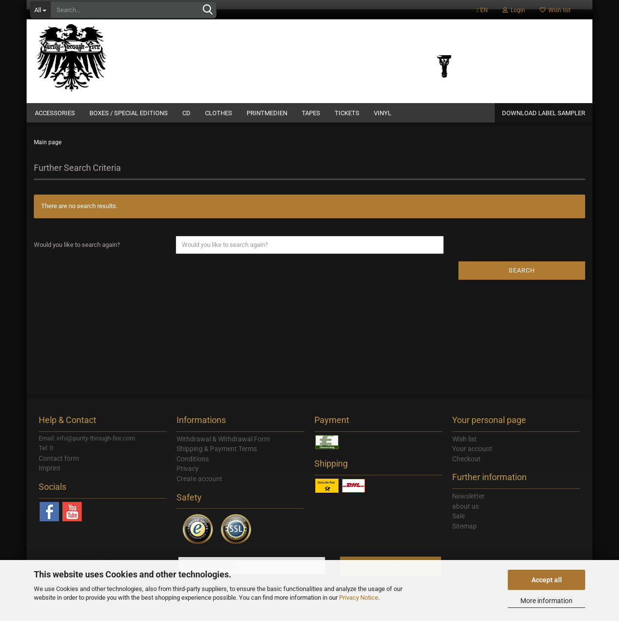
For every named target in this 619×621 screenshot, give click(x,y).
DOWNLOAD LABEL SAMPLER (543, 113)
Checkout (466, 459)
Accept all (546, 580)
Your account (472, 449)
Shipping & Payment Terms (217, 449)
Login (513, 10)
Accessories (55, 113)
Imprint (49, 468)
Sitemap (464, 526)
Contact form (59, 458)
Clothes (218, 113)
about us (465, 506)
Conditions (193, 459)
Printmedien (267, 113)
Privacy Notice (358, 597)
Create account (199, 479)
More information (546, 601)
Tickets (347, 113)
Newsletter (468, 496)
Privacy (188, 468)
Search (522, 270)
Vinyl (382, 113)
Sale (458, 516)
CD (186, 113)
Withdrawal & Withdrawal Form (223, 439)
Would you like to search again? (77, 244)
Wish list (555, 10)
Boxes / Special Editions (128, 113)
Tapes (311, 113)
